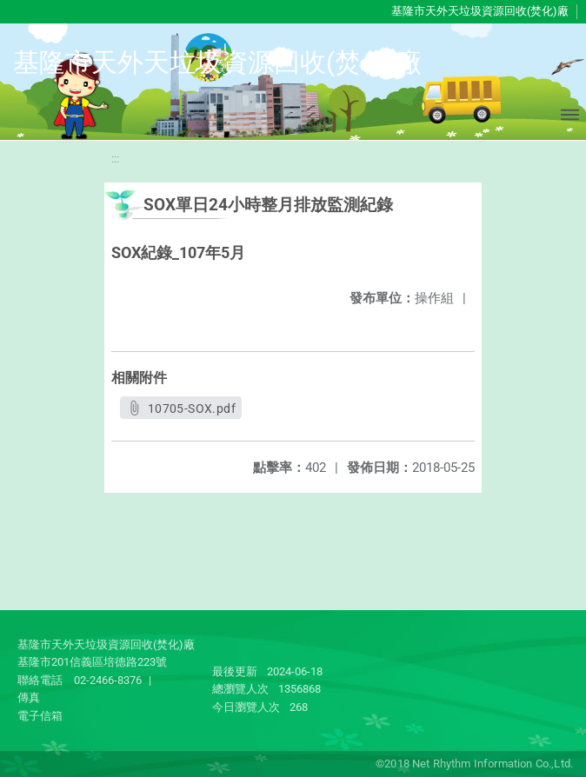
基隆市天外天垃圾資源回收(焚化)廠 (480, 10)
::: (115, 158)
